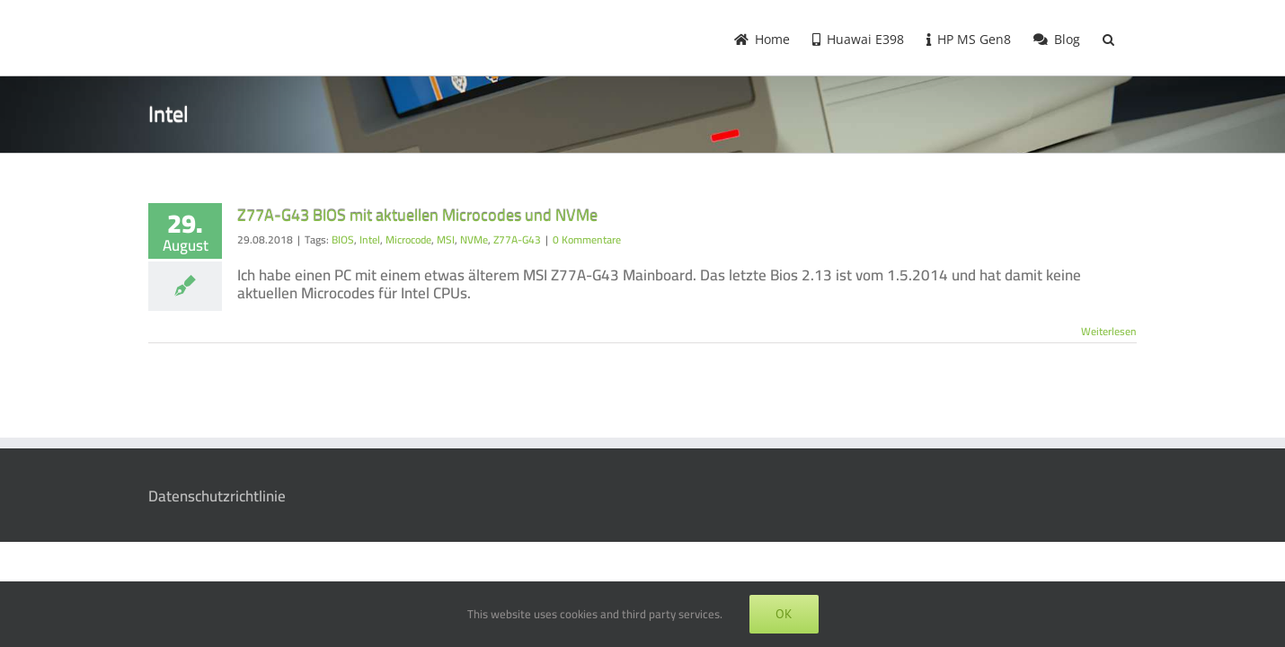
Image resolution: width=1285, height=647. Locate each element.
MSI (446, 239)
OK (784, 614)
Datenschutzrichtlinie (217, 496)
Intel (369, 239)
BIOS (343, 239)
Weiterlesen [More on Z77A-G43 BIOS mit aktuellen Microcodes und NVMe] (1109, 331)
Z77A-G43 (517, 239)
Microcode (408, 239)
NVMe (474, 239)
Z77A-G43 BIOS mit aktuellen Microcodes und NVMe (417, 215)
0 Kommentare (587, 239)
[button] (1131, 37)
